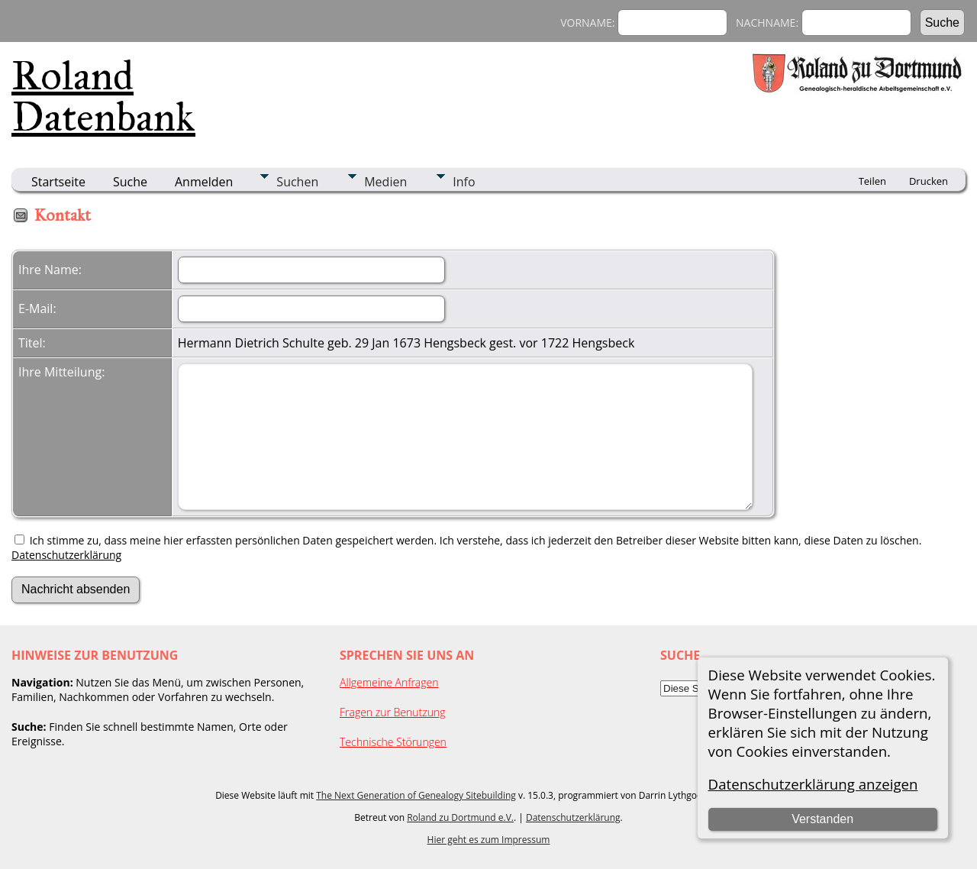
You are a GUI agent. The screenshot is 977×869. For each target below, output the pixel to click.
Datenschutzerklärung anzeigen (813, 783)
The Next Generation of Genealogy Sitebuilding (416, 795)
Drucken (928, 181)
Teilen (872, 181)
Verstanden (822, 818)
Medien (385, 181)
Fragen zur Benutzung (393, 712)
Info (464, 181)
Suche (130, 181)
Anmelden (204, 181)
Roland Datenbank (103, 96)
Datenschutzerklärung (66, 555)
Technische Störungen (393, 742)
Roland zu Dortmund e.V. (460, 817)
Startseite (58, 181)
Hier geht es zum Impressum (488, 839)
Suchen (297, 181)
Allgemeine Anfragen (389, 682)
